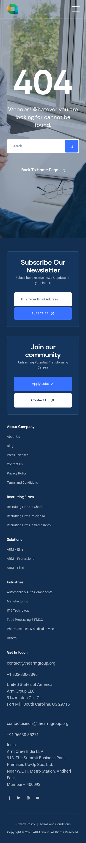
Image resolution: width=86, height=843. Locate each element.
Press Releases (17, 455)
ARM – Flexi (15, 568)
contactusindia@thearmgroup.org (37, 723)
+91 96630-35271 (23, 734)
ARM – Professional (21, 558)
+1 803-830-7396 (22, 674)
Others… (13, 638)
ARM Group (41, 832)
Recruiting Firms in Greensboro (29, 525)
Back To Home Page (39, 169)
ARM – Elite (15, 549)
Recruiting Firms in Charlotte (27, 507)
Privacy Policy (17, 473)
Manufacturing (17, 601)
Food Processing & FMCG (25, 619)
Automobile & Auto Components (30, 592)
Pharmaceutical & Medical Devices (31, 629)
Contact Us (15, 464)
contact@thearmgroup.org (31, 663)
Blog (10, 446)
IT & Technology (18, 610)
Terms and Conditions (22, 482)
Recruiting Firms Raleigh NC (26, 516)
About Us (13, 436)
